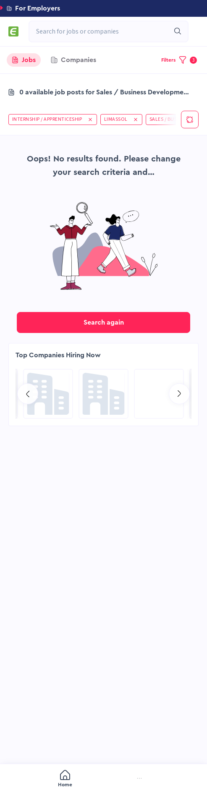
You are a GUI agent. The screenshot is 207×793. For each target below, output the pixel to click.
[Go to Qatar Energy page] (159, 393)
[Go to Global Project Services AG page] (103, 393)
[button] (103, 8)
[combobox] (104, 31)
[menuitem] (29, 779)
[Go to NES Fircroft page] (48, 393)
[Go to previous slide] (27, 393)
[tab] (24, 60)
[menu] (103, 779)
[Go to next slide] (179, 393)
